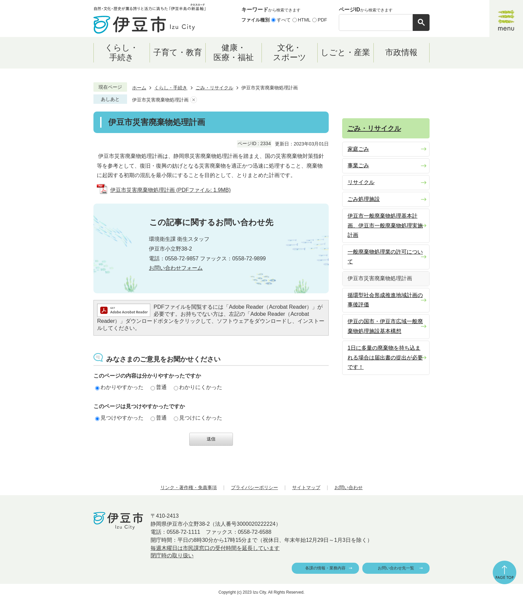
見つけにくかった (198, 418)
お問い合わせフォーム (176, 268)
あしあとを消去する (194, 100)
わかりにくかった (198, 387)
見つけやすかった (119, 418)
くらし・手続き (170, 87)
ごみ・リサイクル (214, 87)
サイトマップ (306, 487)
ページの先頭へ (504, 572)
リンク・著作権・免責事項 (188, 487)
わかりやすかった (119, 387)
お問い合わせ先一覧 (396, 568)
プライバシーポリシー (254, 487)
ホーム (139, 87)
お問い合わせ (348, 487)
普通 (159, 387)
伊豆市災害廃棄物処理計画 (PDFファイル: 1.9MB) (170, 190)
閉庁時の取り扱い (172, 555)
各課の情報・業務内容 (325, 568)
